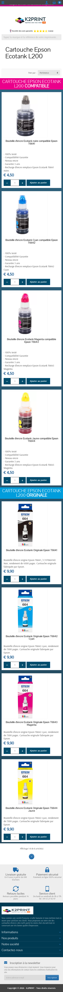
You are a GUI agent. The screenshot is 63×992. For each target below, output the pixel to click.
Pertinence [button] (44, 72)
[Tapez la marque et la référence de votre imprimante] (31, 37)
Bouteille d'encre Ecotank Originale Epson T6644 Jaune (31, 809)
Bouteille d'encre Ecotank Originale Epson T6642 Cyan (31, 638)
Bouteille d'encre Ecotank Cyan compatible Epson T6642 (31, 241)
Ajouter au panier (38, 182)
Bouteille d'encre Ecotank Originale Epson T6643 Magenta (31, 724)
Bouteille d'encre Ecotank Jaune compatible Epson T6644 (31, 440)
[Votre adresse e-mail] (25, 977)
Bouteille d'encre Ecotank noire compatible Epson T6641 (31, 142)
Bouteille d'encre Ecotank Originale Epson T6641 (31, 550)
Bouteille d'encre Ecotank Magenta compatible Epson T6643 (31, 341)
